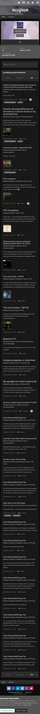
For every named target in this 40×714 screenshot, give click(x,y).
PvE (30, 181)
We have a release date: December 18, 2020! (20, 403)
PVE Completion (9, 179)
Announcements (8, 152)
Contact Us (28, 692)
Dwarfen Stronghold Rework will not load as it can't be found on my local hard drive (19, 86)
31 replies (23, 170)
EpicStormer (20, 462)
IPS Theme (12, 692)
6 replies (21, 301)
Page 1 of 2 (20, 78)
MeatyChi (6, 89)
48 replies (22, 476)
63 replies (21, 432)
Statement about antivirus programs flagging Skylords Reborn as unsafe (17, 242)
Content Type (9, 64)
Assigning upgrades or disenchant (19, 360)
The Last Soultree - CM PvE (13, 277)
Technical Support (27, 117)
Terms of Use (27, 705)
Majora (18, 150)
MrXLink (19, 441)
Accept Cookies (7, 710)
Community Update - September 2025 (17, 148)
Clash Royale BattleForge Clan (14, 418)
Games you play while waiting (14, 459)
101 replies (23, 411)
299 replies (21, 453)
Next (32, 78)
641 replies (22, 513)
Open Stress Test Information (14, 503)
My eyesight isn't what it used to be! (20, 381)
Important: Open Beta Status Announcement (20, 439)
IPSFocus (19, 692)
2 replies (23, 99)
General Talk (25, 363)
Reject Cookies (21, 710)
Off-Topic (32, 420)
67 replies (22, 270)
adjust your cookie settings (23, 703)
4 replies (22, 375)
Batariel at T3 (9, 339)
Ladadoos (19, 405)
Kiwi (17, 505)
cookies (12, 701)
